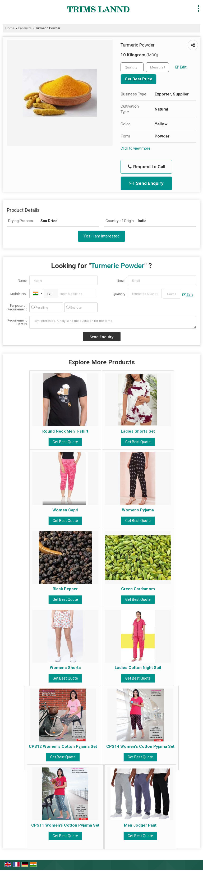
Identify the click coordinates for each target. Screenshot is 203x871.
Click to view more (135, 148)
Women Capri (65, 510)
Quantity (119, 294)
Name (22, 280)
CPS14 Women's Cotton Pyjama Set (140, 746)
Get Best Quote (65, 442)
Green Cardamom (138, 588)
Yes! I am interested (101, 236)
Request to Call (146, 166)
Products (25, 28)
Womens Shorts (65, 667)
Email (121, 280)
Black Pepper (65, 588)
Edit (181, 67)
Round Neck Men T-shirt (65, 431)
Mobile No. (18, 294)
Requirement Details (17, 322)
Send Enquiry (146, 183)
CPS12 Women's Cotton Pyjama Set (63, 746)
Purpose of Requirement (17, 307)
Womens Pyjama (138, 510)
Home (10, 28)
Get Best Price (138, 79)
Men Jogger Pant (140, 825)
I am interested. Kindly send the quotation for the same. (112, 322)
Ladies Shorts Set (138, 431)
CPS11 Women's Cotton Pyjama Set (65, 825)
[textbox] (157, 67)
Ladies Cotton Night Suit (138, 667)
